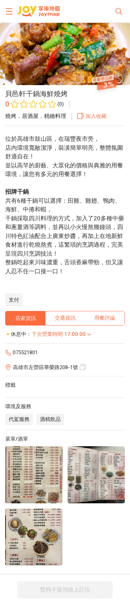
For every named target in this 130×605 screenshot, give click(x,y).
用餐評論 (104, 318)
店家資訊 (25, 318)
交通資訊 (65, 318)
